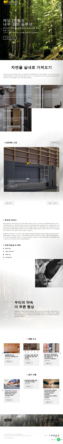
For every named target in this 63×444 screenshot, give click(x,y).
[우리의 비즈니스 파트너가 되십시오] (58, 439)
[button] (58, 2)
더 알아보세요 (10, 38)
